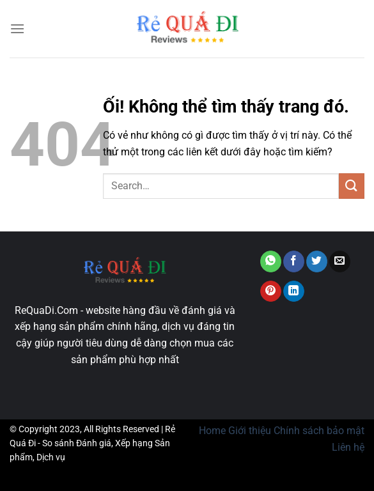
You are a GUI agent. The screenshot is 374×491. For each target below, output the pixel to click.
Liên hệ (348, 447)
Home (212, 431)
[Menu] (17, 28)
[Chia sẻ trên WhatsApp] (270, 261)
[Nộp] (351, 185)
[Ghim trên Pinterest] (270, 291)
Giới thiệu (249, 431)
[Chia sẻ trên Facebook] (293, 261)
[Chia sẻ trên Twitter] (316, 261)
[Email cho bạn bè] (339, 261)
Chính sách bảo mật (319, 431)
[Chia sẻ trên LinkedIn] (293, 291)
